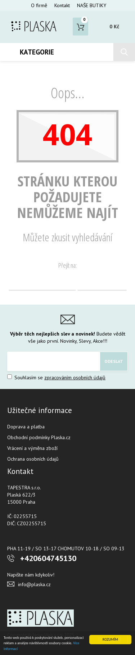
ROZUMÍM (110, 639)
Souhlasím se (56, 377)
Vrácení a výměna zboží (32, 448)
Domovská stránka (42, 281)
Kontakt (62, 5)
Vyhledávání (102, 281)
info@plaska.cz (34, 584)
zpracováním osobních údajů (74, 377)
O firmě (39, 5)
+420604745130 (48, 558)
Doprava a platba (26, 426)
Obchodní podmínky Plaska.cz (39, 437)
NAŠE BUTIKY (91, 5)
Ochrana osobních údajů (33, 459)
